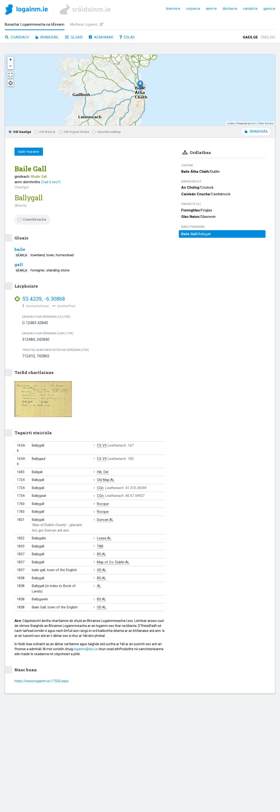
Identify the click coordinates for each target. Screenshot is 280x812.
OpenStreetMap (107, 132)
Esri (254, 123)
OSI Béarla (45, 132)
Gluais (74, 37)
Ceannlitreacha (32, 219)
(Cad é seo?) (51, 182)
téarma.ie (173, 8)
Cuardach (17, 37)
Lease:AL (104, 538)
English (268, 37)
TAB (100, 546)
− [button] (10, 66)
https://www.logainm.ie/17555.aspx (41, 681)
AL (99, 586)
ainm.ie (211, 8)
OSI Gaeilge (20, 132)
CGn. (100, 488)
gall (18, 264)
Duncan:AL (105, 520)
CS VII (102, 445)
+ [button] (10, 60)
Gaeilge (250, 37)
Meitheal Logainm (86, 24)
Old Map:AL (105, 480)
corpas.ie (193, 8)
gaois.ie (269, 8)
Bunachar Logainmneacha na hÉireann (34, 24)
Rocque (103, 504)
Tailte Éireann (266, 123)
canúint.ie (250, 8)
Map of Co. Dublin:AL (113, 562)
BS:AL (101, 554)
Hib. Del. (103, 472)
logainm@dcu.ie (86, 649)
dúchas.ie (230, 8)
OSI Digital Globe (74, 132)
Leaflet (231, 123)
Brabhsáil (47, 37)
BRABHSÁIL (256, 131)
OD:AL (101, 570)
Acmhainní (101, 37)
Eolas (127, 37)
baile (19, 249)
